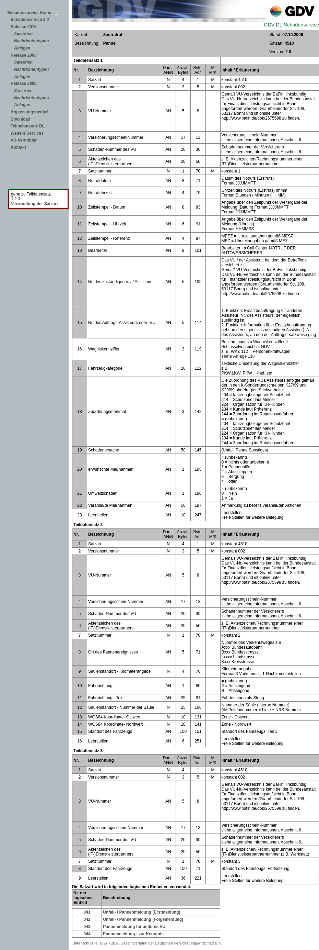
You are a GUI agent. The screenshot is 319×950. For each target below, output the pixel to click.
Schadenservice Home (32, 12)
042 (87, 919)
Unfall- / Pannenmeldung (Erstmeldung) (141, 912)
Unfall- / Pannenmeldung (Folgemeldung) (143, 919)
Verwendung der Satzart (34, 203)
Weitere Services (27, 133)
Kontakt (18, 147)
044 (87, 933)
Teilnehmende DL (28, 126)
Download (20, 119)
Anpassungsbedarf (29, 112)
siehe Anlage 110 (238, 356)
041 (87, 912)
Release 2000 (23, 83)
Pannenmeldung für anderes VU (134, 926)
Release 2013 (23, 26)
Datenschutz (83, 943)
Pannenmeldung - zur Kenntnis (133, 933)
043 (87, 926)
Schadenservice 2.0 (30, 19)
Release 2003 (23, 55)
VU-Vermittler (24, 140)
